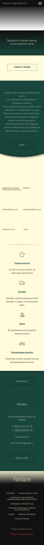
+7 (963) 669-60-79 (22, 430)
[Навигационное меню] (40, 3)
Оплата (22, 324)
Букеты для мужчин (22, 519)
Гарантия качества (22, 263)
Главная (11, 514)
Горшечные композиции (27, 514)
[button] (22, 458)
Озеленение (10, 493)
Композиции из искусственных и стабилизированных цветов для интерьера (22, 498)
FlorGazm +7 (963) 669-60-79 (14, 3)
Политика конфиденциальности (22, 534)
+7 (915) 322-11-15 (21, 426)
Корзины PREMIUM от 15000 (28, 493)
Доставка (22, 292)
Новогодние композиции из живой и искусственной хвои (22, 509)
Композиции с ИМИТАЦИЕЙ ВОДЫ (22, 504)
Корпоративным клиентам (22, 353)
